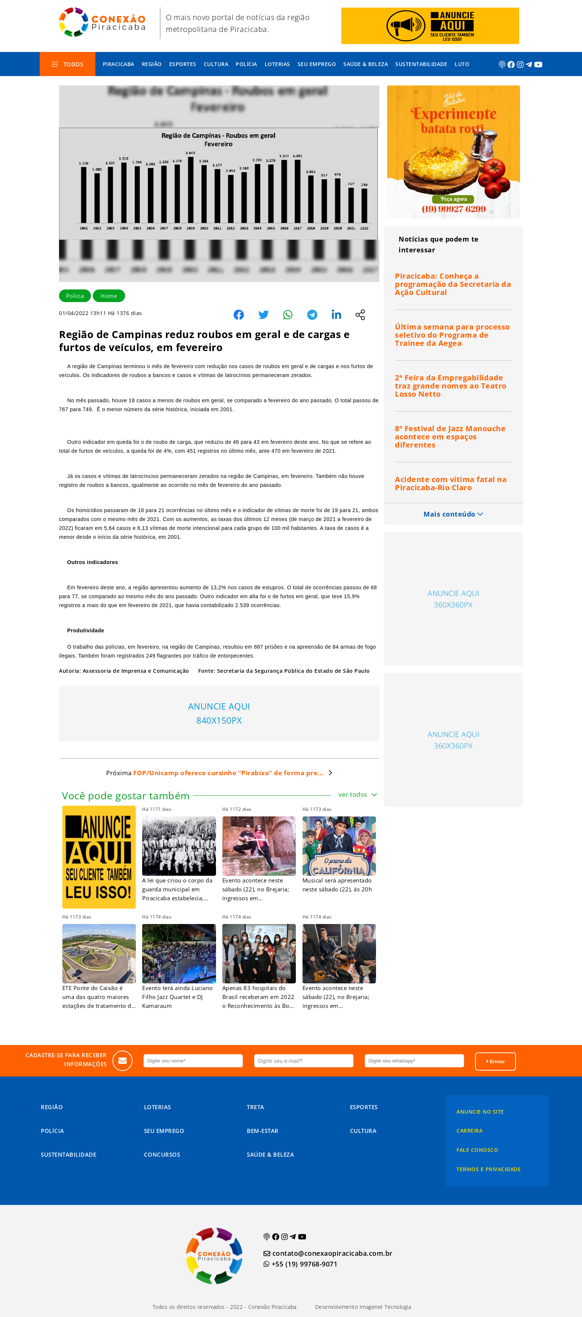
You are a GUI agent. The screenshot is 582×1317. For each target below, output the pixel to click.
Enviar (496, 1061)
